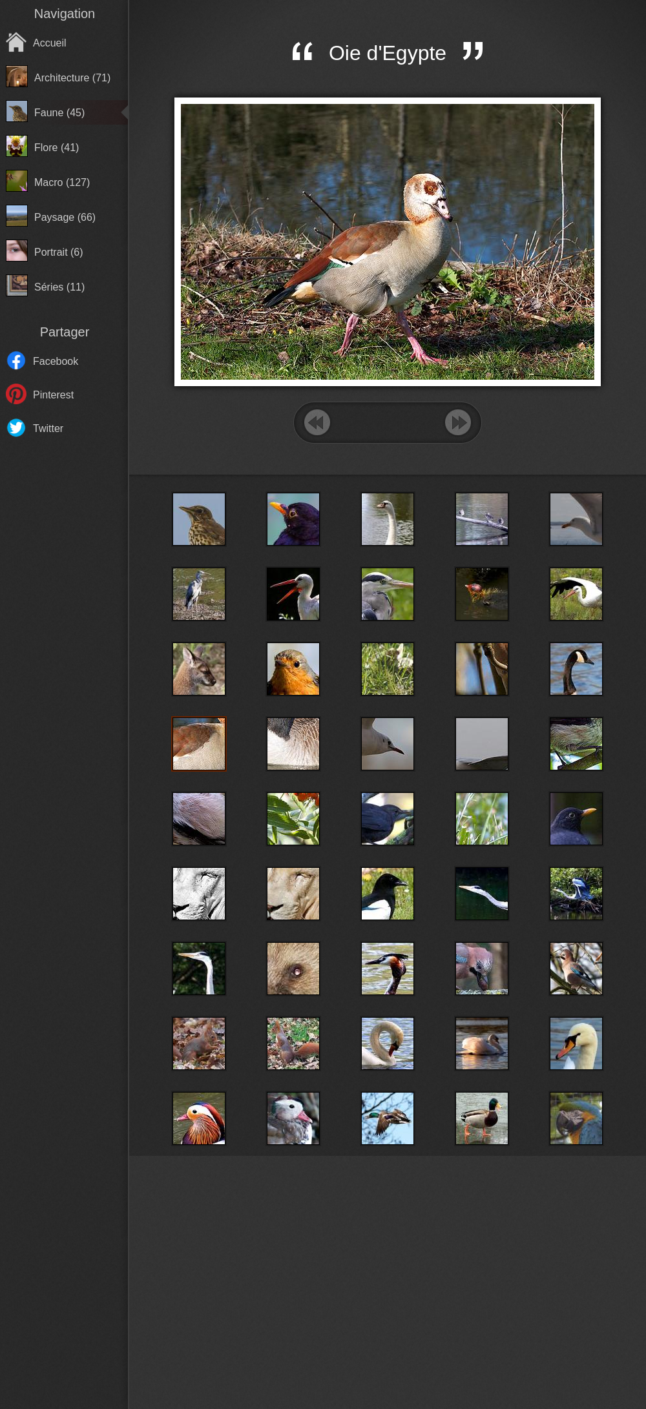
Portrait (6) (58, 252)
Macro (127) (62, 182)
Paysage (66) (65, 217)
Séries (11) (59, 287)
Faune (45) (59, 112)
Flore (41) (56, 147)
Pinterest (53, 394)
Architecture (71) (72, 77)
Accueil (50, 42)
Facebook (55, 361)
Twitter (48, 428)
